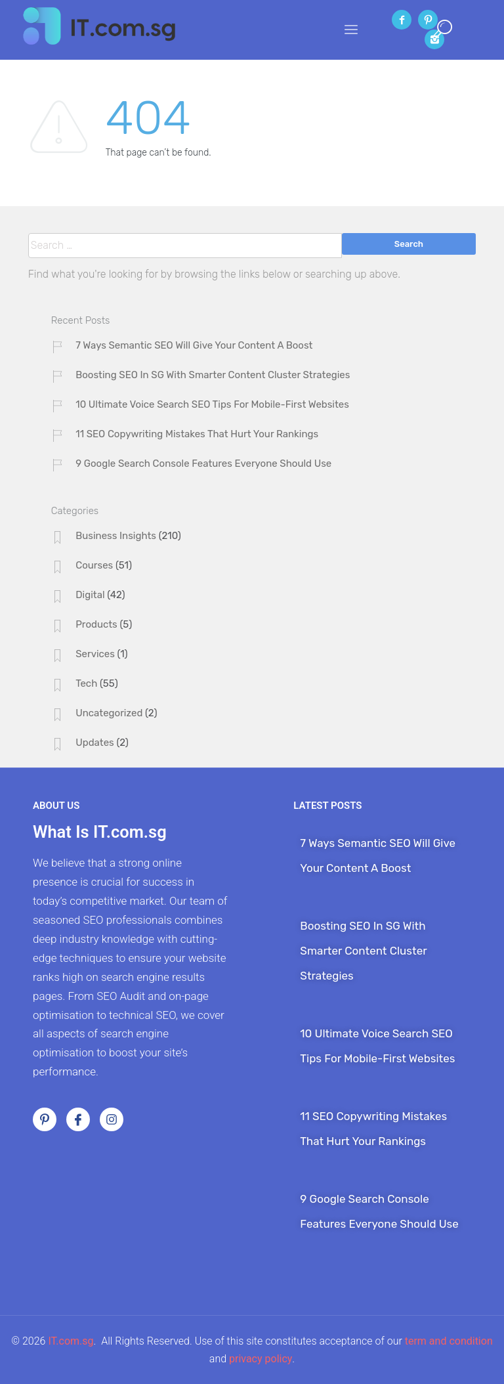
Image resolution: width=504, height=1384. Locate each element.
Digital (89, 595)
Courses (94, 565)
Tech (86, 683)
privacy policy (260, 1358)
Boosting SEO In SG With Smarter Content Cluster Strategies (212, 375)
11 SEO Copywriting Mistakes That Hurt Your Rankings (196, 434)
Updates (94, 742)
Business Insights (115, 536)
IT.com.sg (70, 1341)
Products (96, 624)
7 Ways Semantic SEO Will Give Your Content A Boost (193, 345)
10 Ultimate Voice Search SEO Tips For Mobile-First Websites (212, 404)
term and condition (449, 1341)
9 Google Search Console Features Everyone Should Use (203, 463)
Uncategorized (108, 713)
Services (95, 654)
